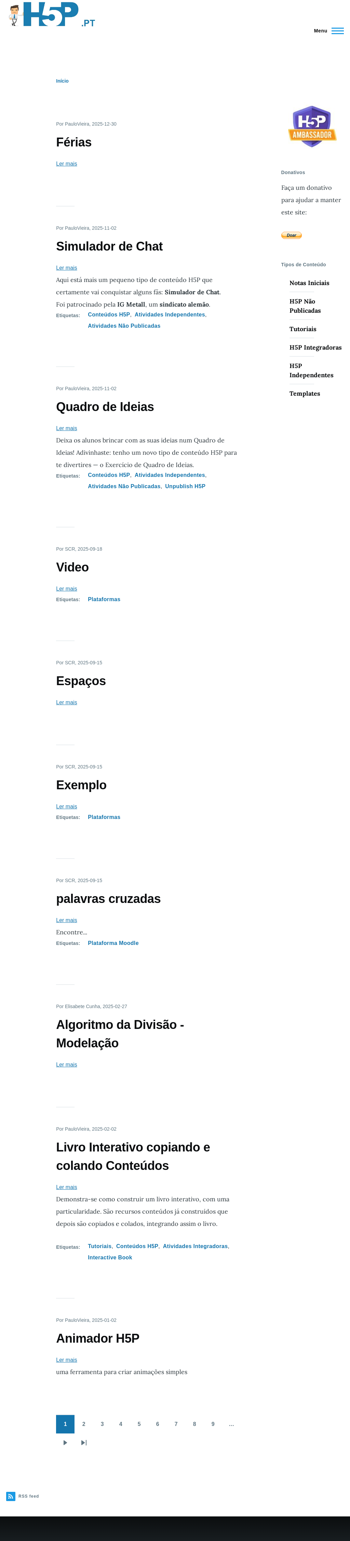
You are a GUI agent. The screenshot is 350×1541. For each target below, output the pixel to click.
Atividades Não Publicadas (124, 326)
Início (62, 81)
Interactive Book (110, 1257)
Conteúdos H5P (109, 314)
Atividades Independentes (170, 314)
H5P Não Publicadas (305, 305)
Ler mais (66, 164)
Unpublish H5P (185, 486)
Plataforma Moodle (113, 943)
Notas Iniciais (309, 283)
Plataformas (104, 599)
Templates (305, 393)
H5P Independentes (312, 370)
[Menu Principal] (327, 31)
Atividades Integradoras (195, 1246)
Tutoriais (99, 1246)
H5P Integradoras (316, 347)
